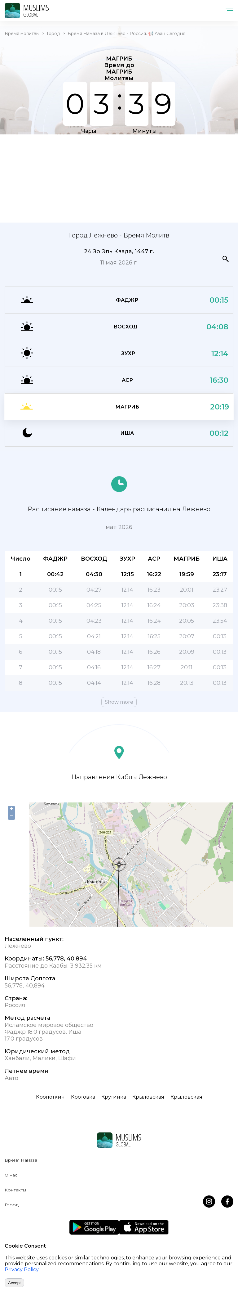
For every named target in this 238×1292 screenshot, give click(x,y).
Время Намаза (21, 1160)
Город (53, 33)
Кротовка (83, 1097)
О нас (11, 1175)
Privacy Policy (22, 1269)
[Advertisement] (119, 177)
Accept (14, 1283)
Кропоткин (50, 1097)
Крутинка (113, 1097)
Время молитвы (22, 33)
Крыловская (148, 1097)
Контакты (15, 1190)
